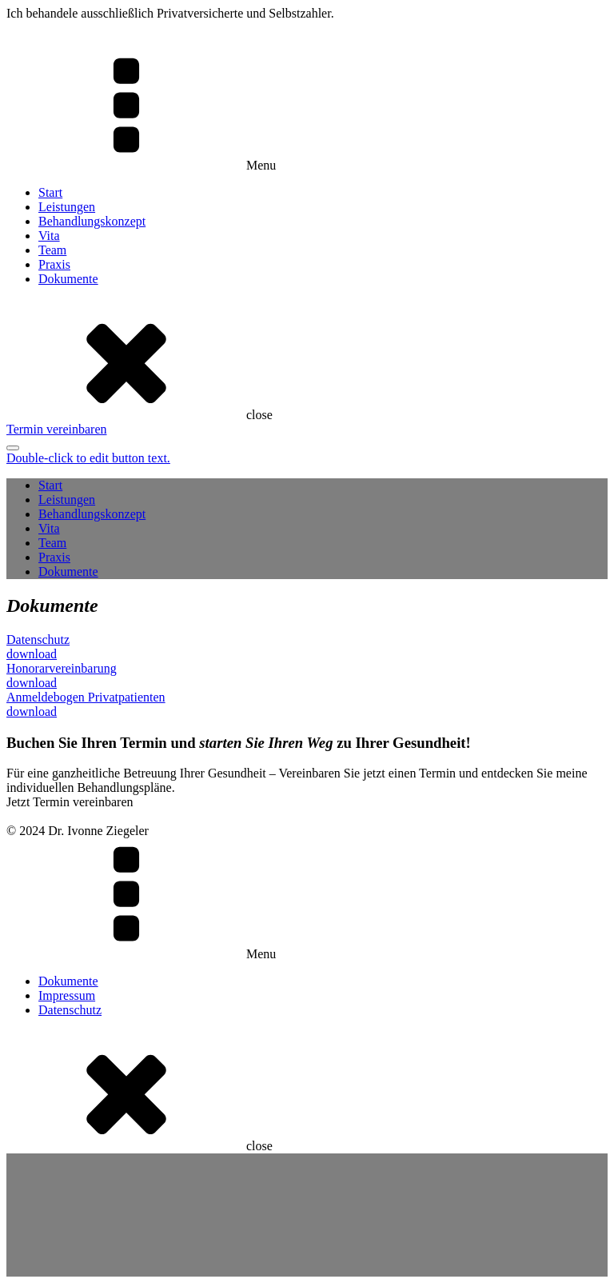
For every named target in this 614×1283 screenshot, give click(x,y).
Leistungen (66, 207)
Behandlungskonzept (92, 221)
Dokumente (68, 279)
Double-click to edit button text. (88, 458)
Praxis (54, 264)
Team (52, 250)
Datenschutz (70, 1010)
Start (50, 192)
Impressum (66, 995)
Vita (49, 235)
